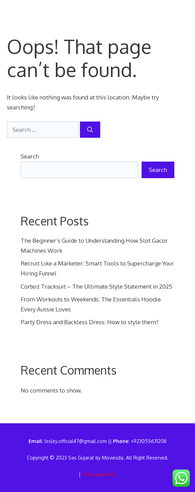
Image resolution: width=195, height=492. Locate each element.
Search (30, 156)
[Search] (90, 130)
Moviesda (112, 458)
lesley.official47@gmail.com (75, 441)
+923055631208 (148, 441)
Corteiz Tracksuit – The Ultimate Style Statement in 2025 (96, 286)
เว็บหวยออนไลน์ (99, 474)
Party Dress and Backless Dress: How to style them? (89, 322)
